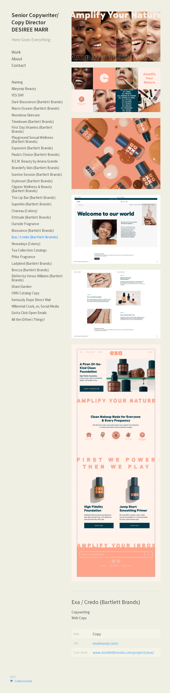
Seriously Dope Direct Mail (31, 300)
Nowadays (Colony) (26, 244)
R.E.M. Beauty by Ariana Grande (35, 161)
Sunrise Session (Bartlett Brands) (37, 174)
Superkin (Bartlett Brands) (31, 204)
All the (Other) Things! (28, 319)
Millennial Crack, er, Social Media (35, 306)
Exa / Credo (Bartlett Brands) (35, 237)
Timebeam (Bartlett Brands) (33, 122)
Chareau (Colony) (24, 211)
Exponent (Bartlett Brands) (32, 148)
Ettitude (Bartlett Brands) (31, 217)
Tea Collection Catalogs (29, 250)
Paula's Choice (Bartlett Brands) (36, 154)
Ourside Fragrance (25, 224)
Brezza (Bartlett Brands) (30, 270)
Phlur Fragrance (23, 257)
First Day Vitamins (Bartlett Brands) (32, 129)
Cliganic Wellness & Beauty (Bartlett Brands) (32, 189)
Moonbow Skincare (26, 115)
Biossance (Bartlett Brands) (33, 230)
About (17, 59)
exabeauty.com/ (105, 643)
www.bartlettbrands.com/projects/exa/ (123, 652)
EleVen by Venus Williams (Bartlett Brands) (37, 278)
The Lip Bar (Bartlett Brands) (33, 197)
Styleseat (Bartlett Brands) (32, 181)
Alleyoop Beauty (24, 89)
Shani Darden (21, 286)
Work (16, 52)
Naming (17, 82)
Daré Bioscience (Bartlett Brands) (37, 102)
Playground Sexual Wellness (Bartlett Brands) (32, 139)
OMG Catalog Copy (25, 293)
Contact (19, 65)
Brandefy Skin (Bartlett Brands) (35, 168)
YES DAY (18, 95)
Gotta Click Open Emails (29, 313)
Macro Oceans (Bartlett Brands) (35, 108)
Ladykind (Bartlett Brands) (32, 263)
